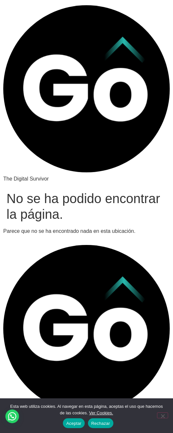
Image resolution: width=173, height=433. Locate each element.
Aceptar (73, 423)
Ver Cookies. (101, 412)
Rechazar (100, 423)
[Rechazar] (162, 415)
